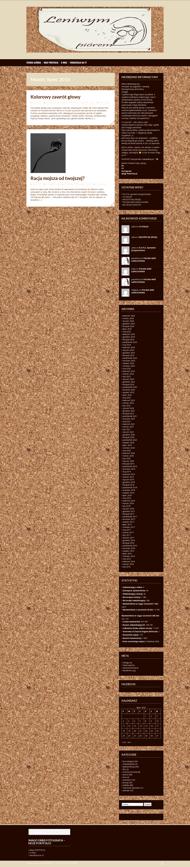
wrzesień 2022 (129, 389)
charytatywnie (129, 764)
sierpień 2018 (128, 493)
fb (157, 159)
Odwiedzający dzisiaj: (133, 594)
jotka (133, 269)
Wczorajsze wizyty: (132, 597)
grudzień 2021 (129, 411)
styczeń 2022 (128, 408)
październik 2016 (130, 545)
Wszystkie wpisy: (131, 635)
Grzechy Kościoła (130, 772)
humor (125, 774)
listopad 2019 (128, 463)
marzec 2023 (128, 374)
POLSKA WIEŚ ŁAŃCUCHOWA (135, 202)
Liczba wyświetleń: (132, 621)
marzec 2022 (128, 403)
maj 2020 (127, 450)
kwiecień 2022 (129, 400)
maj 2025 (127, 331)
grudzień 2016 (129, 540)
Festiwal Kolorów (66, 103)
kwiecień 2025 (129, 334)
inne (124, 777)
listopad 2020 (128, 437)
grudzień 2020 (129, 434)
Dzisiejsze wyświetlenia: (134, 590)
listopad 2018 (128, 485)
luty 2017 (126, 535)
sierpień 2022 (128, 392)
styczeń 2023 (128, 379)
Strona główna (33, 62)
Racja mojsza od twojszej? (57, 178)
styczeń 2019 (128, 479)
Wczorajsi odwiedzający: (134, 600)
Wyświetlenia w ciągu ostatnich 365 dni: (141, 615)
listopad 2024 (128, 339)
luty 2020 (126, 458)
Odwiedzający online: (133, 587)
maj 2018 (127, 498)
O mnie (64, 62)
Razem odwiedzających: (134, 625)
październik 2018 (130, 487)
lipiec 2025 (127, 329)
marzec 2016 (128, 564)
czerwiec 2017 (129, 527)
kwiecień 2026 (129, 315)
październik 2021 (130, 416)
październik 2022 (130, 387)
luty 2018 (126, 506)
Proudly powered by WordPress (39, 863)
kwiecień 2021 (129, 424)
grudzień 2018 (129, 482)
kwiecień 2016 (129, 561)
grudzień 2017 (129, 511)
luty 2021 (126, 429)
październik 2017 (130, 516)
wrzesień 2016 (129, 548)
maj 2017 (127, 529)
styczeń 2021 (128, 432)
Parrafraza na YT (78, 62)
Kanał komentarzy (130, 668)
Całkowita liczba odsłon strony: (138, 628)
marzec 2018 (128, 503)
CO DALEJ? (127, 197)
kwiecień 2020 (129, 453)
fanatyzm (63, 184)
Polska (88, 184)
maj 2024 (127, 345)
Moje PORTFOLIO (51, 62)
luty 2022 (126, 405)
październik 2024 (130, 342)
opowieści (127, 780)
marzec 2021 (128, 426)
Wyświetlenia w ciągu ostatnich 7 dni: (141, 603)
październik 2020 (130, 440)
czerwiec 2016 (129, 556)
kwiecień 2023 (129, 371)
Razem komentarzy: (132, 638)
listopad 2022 (128, 384)
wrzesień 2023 (129, 360)
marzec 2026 (128, 318)
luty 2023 (126, 376)
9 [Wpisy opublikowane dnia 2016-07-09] (151, 721)
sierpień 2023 (128, 363)
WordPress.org (129, 670)
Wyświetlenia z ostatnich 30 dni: (138, 609)
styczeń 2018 (128, 508)
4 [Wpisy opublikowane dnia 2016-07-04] (123, 721)
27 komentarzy (104, 103)
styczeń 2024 (128, 350)
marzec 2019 (128, 477)
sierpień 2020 (128, 442)
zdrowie (126, 790)
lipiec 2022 (127, 395)
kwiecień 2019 (129, 474)
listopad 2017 (128, 514)
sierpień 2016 (128, 551)
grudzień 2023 (129, 352)
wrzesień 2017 (129, 519)
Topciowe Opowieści (132, 788)
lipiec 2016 (127, 553)
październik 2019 (130, 466)
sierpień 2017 (128, 522)
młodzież (76, 103)
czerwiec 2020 (129, 448)
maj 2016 (127, 559)
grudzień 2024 (129, 337)
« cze (124, 742)
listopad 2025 (128, 326)
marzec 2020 (128, 456)
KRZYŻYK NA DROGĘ (132, 199)
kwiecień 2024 (129, 347)
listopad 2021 (128, 413)
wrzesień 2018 (129, 490)
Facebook (37, 831)
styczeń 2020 (128, 461)
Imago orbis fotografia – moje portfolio (46, 842)
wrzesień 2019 (129, 469)
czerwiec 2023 (129, 366)
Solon (64, 863)
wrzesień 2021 (129, 419)
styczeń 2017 (128, 537)
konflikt (70, 184)
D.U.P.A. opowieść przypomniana (137, 194)
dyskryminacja (129, 766)
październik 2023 (130, 358)
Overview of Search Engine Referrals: (141, 631)
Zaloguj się (127, 662)
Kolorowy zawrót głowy (55, 97)
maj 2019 (127, 471)
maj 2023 (127, 368)
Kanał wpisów (129, 665)
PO (77, 184)
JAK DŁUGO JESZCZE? (132, 204)
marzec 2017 (128, 532)
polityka (82, 184)
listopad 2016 (128, 543)
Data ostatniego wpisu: (134, 641)
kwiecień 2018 (129, 500)
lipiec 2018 (127, 495)
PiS (74, 184)
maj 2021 (127, 421)
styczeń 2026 (128, 321)
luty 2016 (126, 566)
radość (91, 103)
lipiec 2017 (127, 524)
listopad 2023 (128, 355)
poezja (126, 782)
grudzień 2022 (129, 382)
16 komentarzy (101, 184)
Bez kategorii (50, 103)
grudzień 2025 (129, 323)
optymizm (84, 103)
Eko (124, 769)
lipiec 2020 (127, 445)
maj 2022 (127, 397)
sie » (129, 742)
